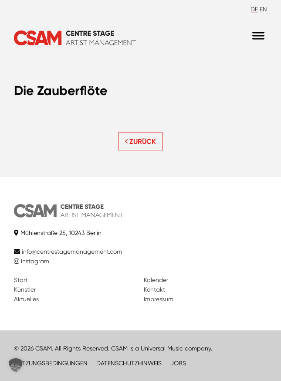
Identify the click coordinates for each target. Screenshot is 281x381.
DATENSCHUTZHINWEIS (129, 363)
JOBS (178, 363)
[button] (15, 365)
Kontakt (154, 289)
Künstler (25, 289)
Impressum (158, 299)
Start (20, 279)
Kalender (156, 279)
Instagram (31, 261)
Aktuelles (26, 299)
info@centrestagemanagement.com (72, 251)
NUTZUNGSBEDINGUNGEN (51, 363)
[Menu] (258, 36)
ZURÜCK (140, 141)
